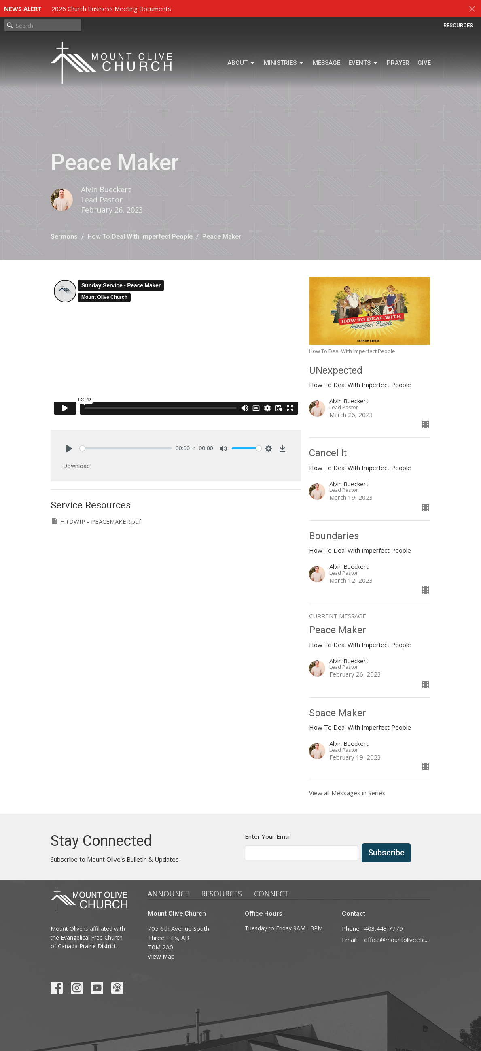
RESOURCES (458, 25)
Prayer (398, 62)
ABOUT (241, 63)
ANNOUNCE (168, 893)
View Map (161, 956)
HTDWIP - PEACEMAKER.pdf (96, 521)
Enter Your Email (268, 836)
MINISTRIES (284, 63)
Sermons (64, 236)
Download (77, 466)
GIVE (424, 62)
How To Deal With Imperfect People (140, 236)
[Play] (69, 448)
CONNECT (271, 893)
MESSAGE (326, 62)
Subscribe (386, 852)
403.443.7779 (383, 928)
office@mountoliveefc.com (397, 940)
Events (363, 63)
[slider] (126, 448)
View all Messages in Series (347, 793)
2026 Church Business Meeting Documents (111, 8)
